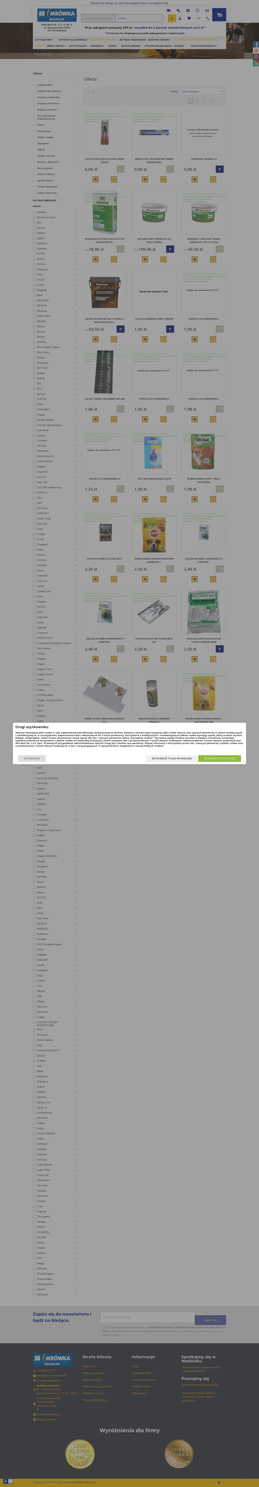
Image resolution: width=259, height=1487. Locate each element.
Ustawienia (68, 762)
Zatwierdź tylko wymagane (136, 762)
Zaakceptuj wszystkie (183, 762)
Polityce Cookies (126, 750)
